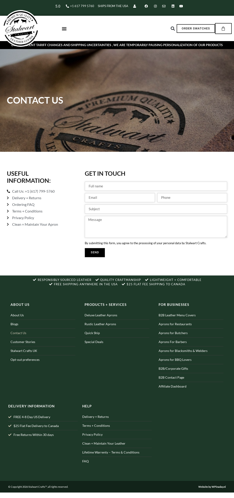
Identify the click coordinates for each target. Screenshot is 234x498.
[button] (64, 31)
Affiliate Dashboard (172, 392)
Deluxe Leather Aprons (101, 320)
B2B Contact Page (171, 383)
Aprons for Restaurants (175, 329)
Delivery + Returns (95, 422)
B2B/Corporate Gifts (173, 374)
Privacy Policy (92, 440)
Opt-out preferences (25, 365)
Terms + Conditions (96, 431)
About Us (17, 320)
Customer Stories (23, 347)
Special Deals (94, 347)
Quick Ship (92, 338)
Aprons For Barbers (173, 347)
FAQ (85, 467)
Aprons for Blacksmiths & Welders (183, 356)
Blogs (14, 329)
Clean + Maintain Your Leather (103, 449)
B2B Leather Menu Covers (177, 320)
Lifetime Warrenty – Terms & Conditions (110, 458)
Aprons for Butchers (173, 338)
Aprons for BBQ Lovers (175, 365)
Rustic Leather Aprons (100, 329)
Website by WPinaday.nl (212, 492)
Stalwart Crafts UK (24, 356)
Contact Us (18, 338)
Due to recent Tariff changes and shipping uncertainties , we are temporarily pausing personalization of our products (117, 50)
